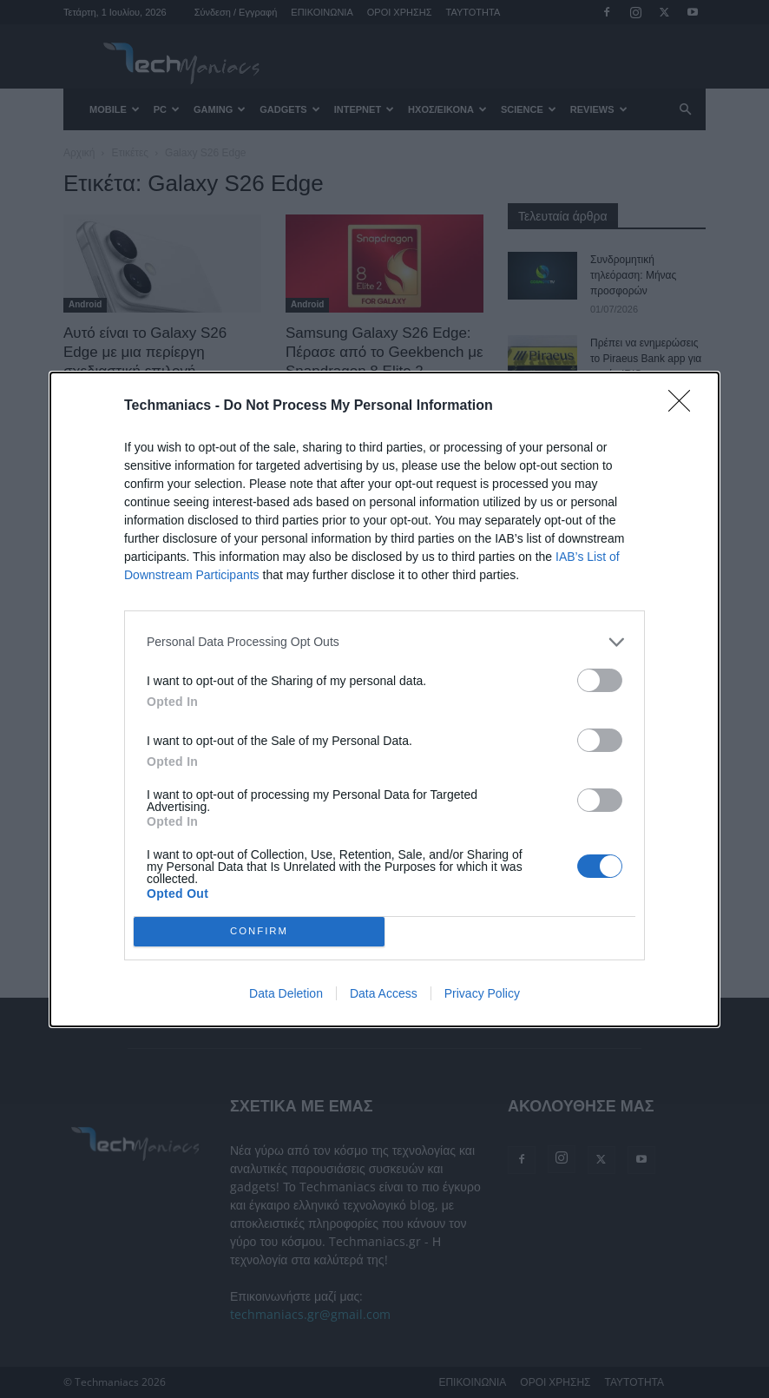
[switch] (599, 680)
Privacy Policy (482, 993)
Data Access (383, 993)
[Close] (684, 406)
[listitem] (384, 642)
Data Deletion (286, 993)
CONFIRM (259, 930)
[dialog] (384, 699)
